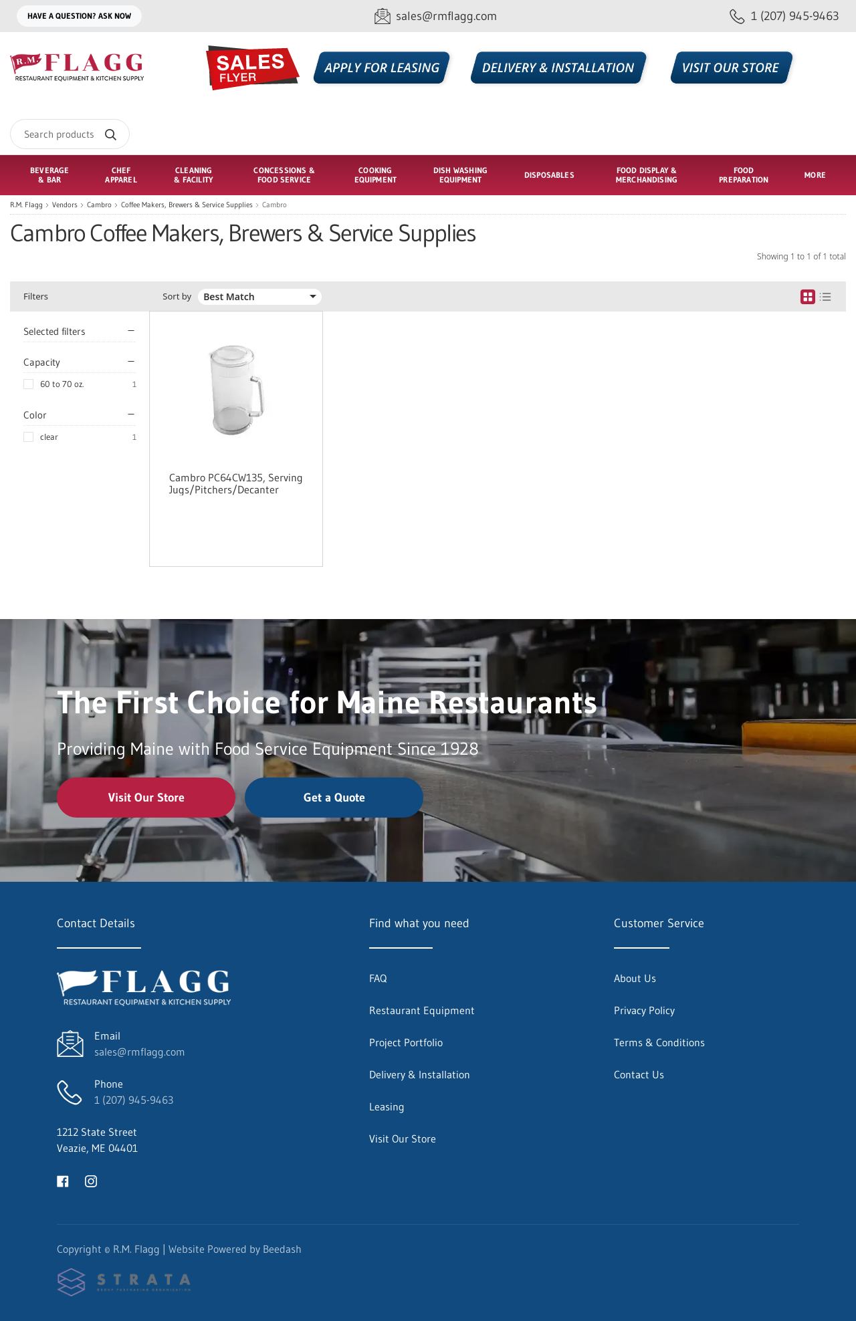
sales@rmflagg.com (139, 1051)
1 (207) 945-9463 (133, 1099)
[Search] (70, 134)
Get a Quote (334, 797)
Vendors (65, 205)
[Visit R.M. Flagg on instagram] (91, 1180)
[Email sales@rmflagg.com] (435, 16)
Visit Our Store (146, 797)
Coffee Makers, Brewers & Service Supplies (187, 205)
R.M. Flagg (26, 205)
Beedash (282, 1248)
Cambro (99, 205)
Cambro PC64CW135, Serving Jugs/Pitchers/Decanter (236, 483)
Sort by (177, 296)
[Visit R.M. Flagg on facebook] (63, 1180)
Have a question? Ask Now (79, 16)
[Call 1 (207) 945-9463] (784, 16)
